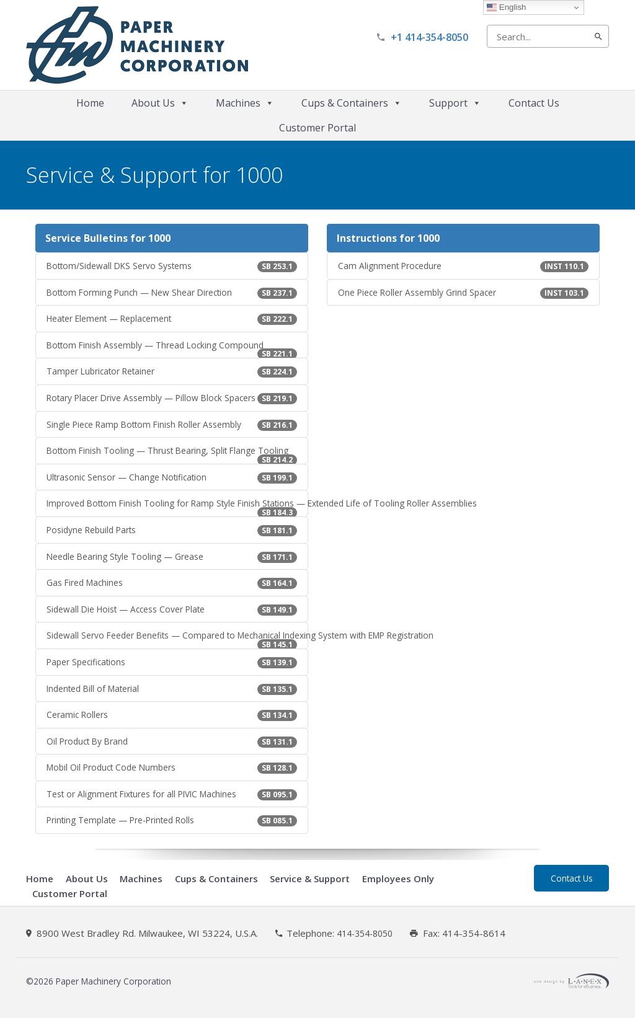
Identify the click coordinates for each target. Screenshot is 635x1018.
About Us (160, 103)
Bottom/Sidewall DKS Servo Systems (172, 266)
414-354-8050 (365, 933)
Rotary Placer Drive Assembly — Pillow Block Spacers (172, 398)
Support (455, 103)
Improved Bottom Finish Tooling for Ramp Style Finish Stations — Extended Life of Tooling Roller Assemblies (177, 507)
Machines (245, 103)
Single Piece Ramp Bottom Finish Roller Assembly (172, 424)
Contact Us (533, 103)
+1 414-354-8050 (429, 37)
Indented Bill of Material (172, 689)
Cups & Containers (351, 103)
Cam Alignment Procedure (463, 266)
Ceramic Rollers (172, 715)
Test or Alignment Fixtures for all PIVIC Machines (172, 794)
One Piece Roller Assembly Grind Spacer (463, 292)
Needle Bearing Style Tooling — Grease (172, 557)
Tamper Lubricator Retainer (172, 371)
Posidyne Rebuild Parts (172, 530)
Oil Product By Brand (172, 741)
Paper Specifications (172, 662)
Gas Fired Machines (172, 583)
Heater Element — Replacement (172, 318)
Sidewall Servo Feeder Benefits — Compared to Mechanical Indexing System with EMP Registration (177, 639)
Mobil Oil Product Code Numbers (172, 767)
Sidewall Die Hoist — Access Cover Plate (172, 609)
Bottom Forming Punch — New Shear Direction (172, 292)
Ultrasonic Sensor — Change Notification (172, 477)
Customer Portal (317, 128)
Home (90, 103)
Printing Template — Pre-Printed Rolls (172, 820)
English (506, 7)
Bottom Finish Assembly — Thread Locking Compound (172, 349)
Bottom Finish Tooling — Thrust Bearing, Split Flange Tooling (172, 454)
